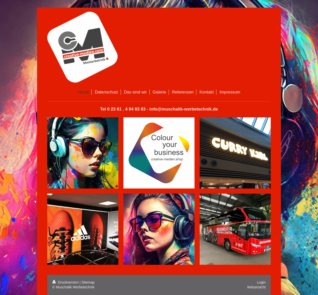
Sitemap (88, 282)
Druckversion (66, 282)
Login (261, 282)
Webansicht (256, 287)
